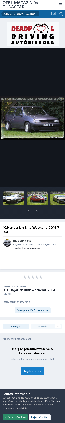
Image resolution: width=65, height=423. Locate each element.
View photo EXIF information (32, 301)
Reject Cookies (40, 417)
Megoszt (16, 317)
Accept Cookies (15, 417)
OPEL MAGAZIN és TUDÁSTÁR (20, 4)
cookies (15, 397)
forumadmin (19, 231)
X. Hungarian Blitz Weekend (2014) (30, 281)
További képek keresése (26, 238)
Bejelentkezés (32, 362)
